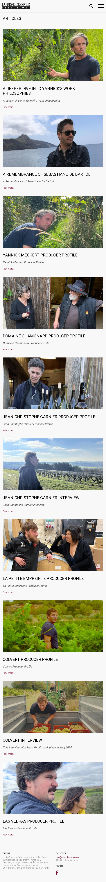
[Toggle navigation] (101, 6)
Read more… (8, 107)
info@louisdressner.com (68, 857)
